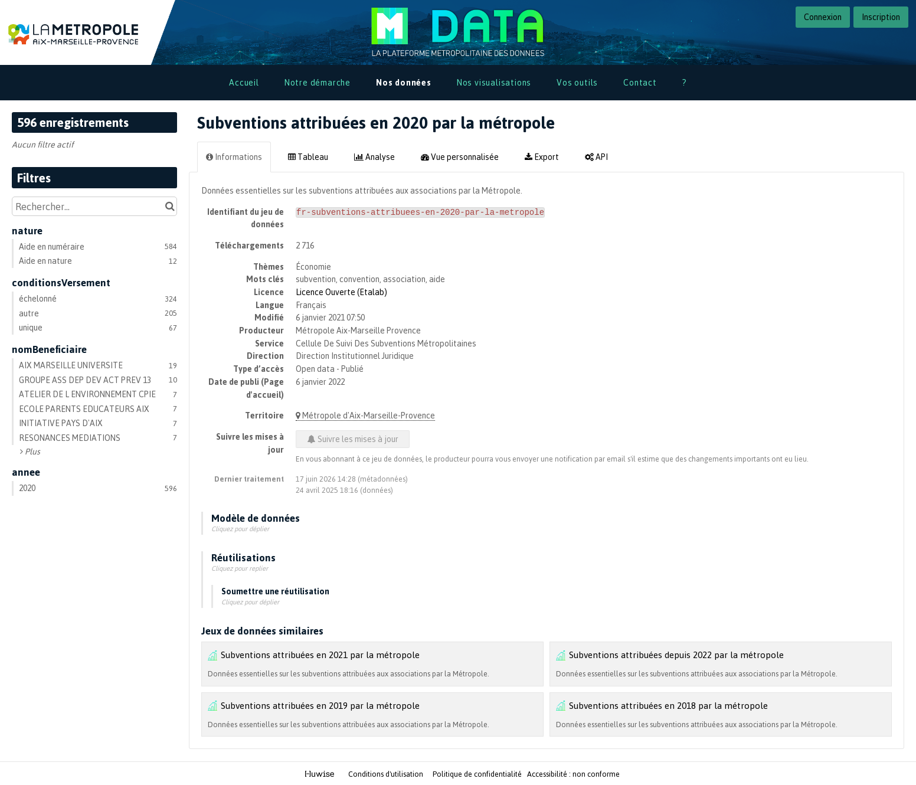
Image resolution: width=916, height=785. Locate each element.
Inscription (881, 17)
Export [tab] (542, 157)
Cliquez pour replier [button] (239, 568)
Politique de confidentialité (478, 774)
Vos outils (577, 82)
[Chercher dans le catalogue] (169, 206)
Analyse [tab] (374, 157)
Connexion (823, 17)
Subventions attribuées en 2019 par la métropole (320, 705)
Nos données (403, 82)
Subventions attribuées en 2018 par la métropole (668, 705)
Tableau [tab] (308, 157)
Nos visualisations (494, 82)
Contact (640, 82)
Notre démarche (317, 82)
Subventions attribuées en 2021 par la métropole (320, 654)
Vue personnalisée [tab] (460, 157)
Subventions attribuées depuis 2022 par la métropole (676, 654)
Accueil (244, 82)
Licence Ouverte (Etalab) (341, 292)
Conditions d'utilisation (386, 774)
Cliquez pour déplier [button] (240, 529)
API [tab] (596, 157)
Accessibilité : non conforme (573, 774)
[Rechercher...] (94, 206)
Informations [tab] (234, 157)
